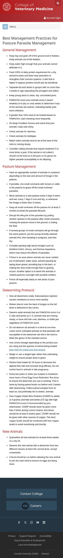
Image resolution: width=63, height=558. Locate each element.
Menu (9, 26)
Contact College (31, 494)
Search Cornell (58, 3)
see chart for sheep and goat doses (27, 349)
